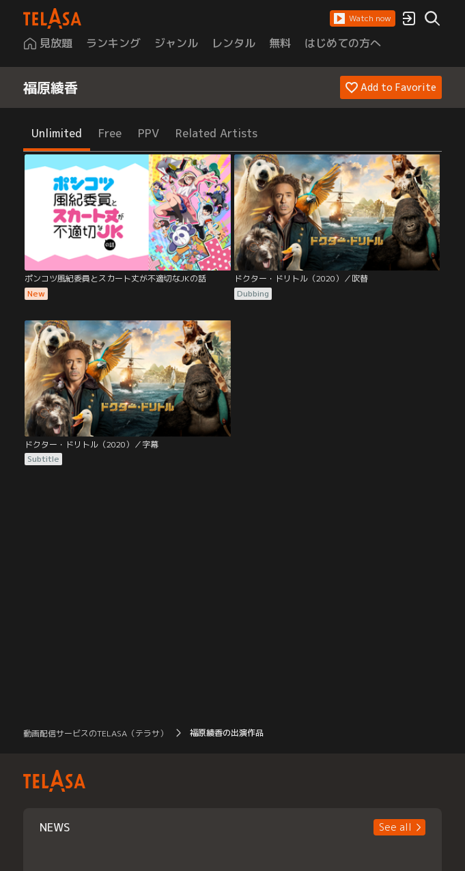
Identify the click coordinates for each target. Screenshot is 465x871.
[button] (362, 18)
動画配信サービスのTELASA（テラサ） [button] (95, 733)
